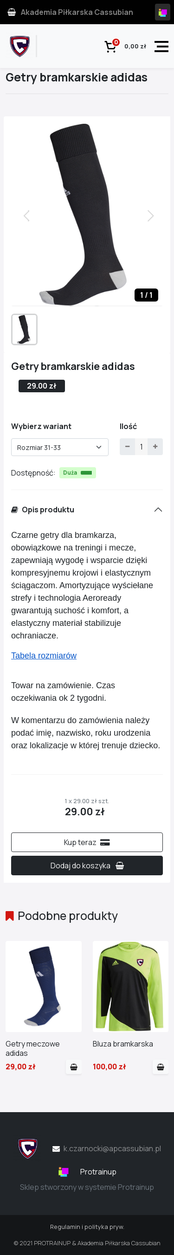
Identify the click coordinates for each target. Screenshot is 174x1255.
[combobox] (60, 447)
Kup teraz (87, 842)
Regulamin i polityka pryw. (87, 1226)
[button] (152, 215)
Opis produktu (42, 509)
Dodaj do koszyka (87, 865)
